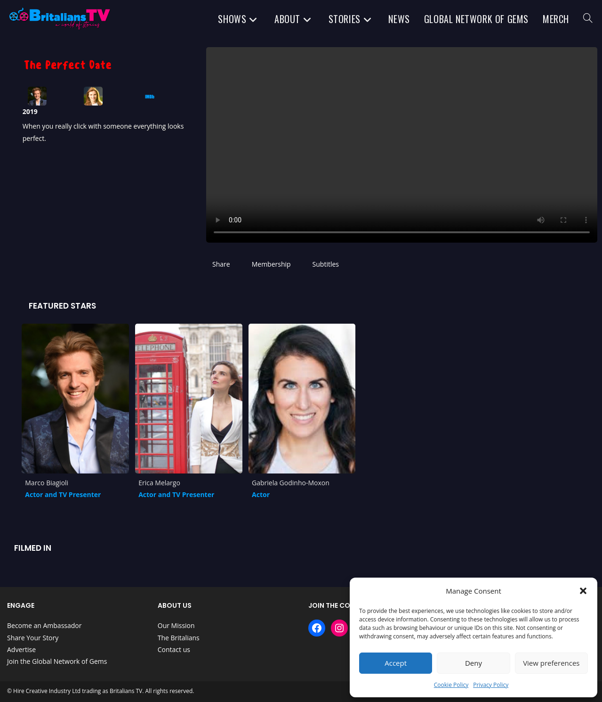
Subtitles (326, 264)
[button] (583, 591)
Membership (271, 264)
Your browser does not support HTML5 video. (401, 145)
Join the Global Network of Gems (57, 661)
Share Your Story (32, 637)
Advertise (21, 649)
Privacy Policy (490, 685)
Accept (396, 663)
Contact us (174, 649)
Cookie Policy (451, 685)
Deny (473, 663)
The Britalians (179, 637)
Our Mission (176, 625)
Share (221, 264)
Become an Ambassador (44, 625)
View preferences (551, 663)
